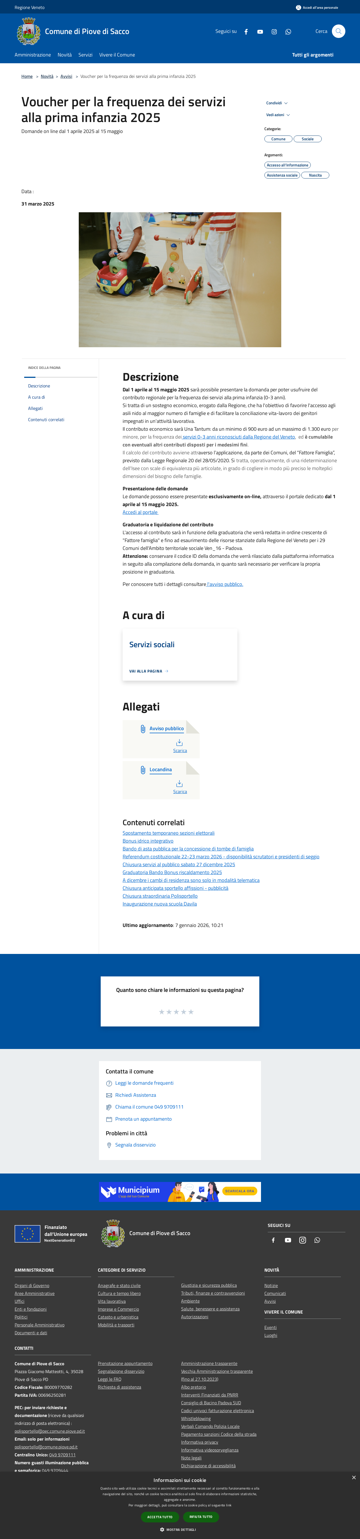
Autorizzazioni (194, 1316)
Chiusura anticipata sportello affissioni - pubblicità (175, 888)
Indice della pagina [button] (44, 367)
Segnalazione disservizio (121, 1371)
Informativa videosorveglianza (209, 1450)
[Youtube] (258, 31)
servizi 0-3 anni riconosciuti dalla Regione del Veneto (239, 437)
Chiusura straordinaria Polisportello (160, 896)
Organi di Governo (32, 1285)
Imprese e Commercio (118, 1309)
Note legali (191, 1457)
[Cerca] (338, 31)
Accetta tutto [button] (159, 1517)
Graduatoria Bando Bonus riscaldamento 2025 (172, 872)
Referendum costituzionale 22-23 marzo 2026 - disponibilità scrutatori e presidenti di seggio (221, 856)
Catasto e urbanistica (118, 1317)
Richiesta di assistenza (119, 1387)
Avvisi (66, 76)
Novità (47, 76)
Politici (21, 1317)
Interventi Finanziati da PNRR (209, 1394)
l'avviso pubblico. (224, 584)
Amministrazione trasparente (209, 1363)
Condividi (277, 103)
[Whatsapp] (286, 31)
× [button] (354, 1478)
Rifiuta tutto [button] (201, 1516)
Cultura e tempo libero (119, 1293)
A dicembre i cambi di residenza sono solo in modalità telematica (191, 880)
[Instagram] (272, 31)
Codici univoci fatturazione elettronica (217, 1410)
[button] (180, 1529)
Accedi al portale (141, 512)
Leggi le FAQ (110, 1379)
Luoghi (270, 1335)
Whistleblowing (196, 1418)
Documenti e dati (31, 1332)
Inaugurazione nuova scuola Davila (160, 904)
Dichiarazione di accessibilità (208, 1465)
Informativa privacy (199, 1442)
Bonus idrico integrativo (148, 841)
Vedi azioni (279, 115)
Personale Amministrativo (39, 1324)
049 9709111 (62, 1454)
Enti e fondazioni (31, 1309)
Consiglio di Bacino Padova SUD (211, 1402)
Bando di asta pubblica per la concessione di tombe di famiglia (188, 848)
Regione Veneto (29, 7)
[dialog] (180, 1505)
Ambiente (190, 1300)
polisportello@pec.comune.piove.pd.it (50, 1431)
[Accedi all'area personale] (317, 7)
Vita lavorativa (112, 1301)
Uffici (19, 1301)
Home (27, 76)
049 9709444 (55, 1470)
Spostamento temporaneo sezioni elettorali (169, 833)
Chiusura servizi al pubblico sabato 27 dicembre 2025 (179, 864)
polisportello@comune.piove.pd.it (46, 1446)
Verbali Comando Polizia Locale (210, 1426)
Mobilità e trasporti (116, 1324)
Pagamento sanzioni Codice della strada (218, 1434)
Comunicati (275, 1293)
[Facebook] (243, 31)
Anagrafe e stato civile (119, 1285)
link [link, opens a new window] (228, 1505)
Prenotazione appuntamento (125, 1363)
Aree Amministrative (35, 1293)
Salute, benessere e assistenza (210, 1308)
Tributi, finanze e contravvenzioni (213, 1293)
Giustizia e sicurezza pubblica (209, 1285)
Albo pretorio (193, 1387)
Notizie (271, 1285)
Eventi (270, 1327)
